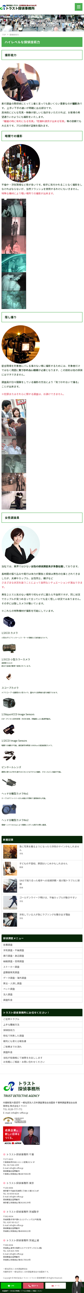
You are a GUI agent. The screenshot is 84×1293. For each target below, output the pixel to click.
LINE (11, 1285)
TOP (4, 34)
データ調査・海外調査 (14, 977)
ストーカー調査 (11, 966)
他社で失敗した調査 (13, 1035)
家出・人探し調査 (12, 983)
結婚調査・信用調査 (13, 961)
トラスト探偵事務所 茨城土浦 (22, 1240)
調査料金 (7, 999)
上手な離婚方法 (11, 1024)
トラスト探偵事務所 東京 (20, 1183)
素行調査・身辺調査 (13, 955)
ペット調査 (9, 988)
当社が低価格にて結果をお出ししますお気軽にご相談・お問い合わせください (24, 1059)
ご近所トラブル (11, 1019)
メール (56, 1285)
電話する (33, 1285)
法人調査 (7, 994)
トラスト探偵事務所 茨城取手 (22, 1211)
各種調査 (7, 944)
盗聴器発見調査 (11, 972)
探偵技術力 (14, 34)
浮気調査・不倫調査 (13, 950)
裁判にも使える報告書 (14, 1041)
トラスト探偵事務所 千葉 (20, 1154)
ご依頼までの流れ (12, 1046)
